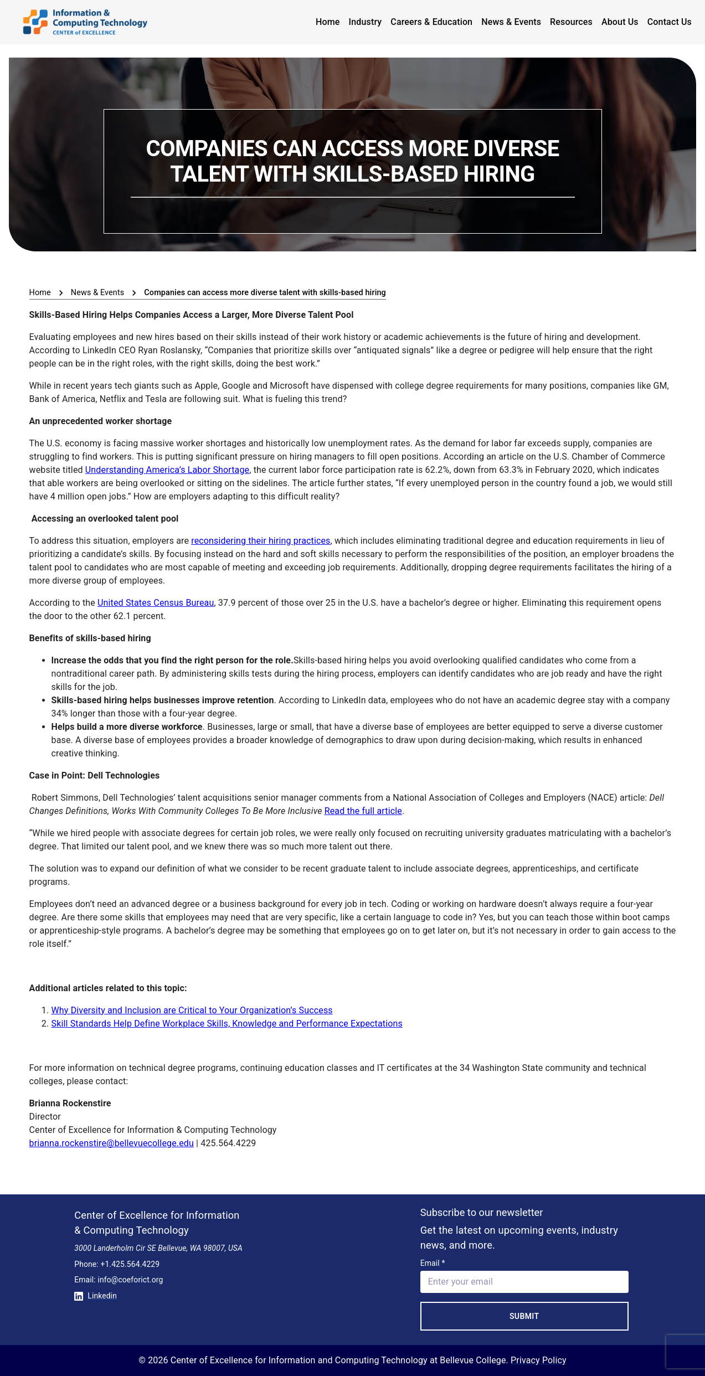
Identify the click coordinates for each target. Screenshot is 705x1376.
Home (328, 22)
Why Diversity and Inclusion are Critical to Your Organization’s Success (192, 1010)
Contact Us (669, 22)
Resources (571, 22)
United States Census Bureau (155, 602)
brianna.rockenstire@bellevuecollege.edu (111, 1143)
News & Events (511, 22)
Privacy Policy (539, 1360)
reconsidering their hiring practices (260, 540)
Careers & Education (431, 22)
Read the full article (363, 811)
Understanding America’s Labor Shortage (167, 470)
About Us (620, 22)
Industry (365, 22)
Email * (432, 1263)
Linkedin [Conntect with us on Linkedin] (95, 1295)
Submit (524, 1316)
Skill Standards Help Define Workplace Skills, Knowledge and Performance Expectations (227, 1023)
